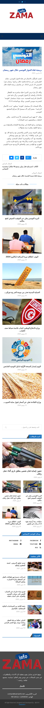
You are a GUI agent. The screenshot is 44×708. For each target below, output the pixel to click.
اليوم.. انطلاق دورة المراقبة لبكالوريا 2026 (22, 256)
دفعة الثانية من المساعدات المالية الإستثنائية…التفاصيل (13, 607)
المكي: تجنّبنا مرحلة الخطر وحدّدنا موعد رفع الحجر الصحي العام (14, 622)
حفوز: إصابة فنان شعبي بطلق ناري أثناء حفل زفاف (22, 472)
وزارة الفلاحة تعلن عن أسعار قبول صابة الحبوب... (22, 402)
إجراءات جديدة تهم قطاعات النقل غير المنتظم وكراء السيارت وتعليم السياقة (13, 579)
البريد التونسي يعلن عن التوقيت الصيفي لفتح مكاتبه (22, 219)
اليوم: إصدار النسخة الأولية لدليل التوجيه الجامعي (22, 366)
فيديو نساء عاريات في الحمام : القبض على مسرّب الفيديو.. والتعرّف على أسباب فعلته (14, 593)
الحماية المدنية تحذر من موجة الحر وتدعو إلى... (22, 292)
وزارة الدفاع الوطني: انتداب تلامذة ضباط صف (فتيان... (22, 329)
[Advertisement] (21, 25)
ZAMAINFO (22, 705)
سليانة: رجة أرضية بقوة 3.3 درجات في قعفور (34, 522)
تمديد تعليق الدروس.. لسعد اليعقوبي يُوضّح (16, 564)
